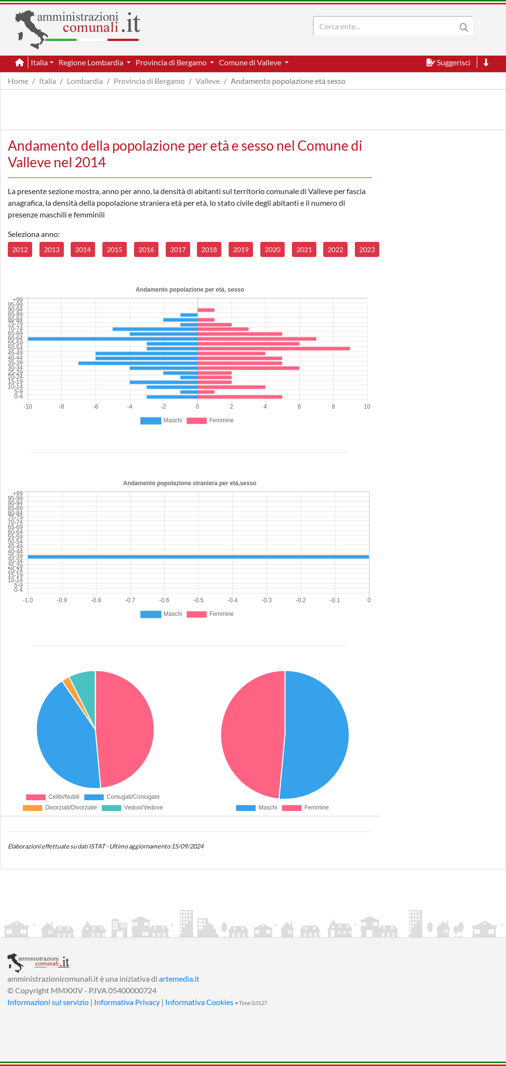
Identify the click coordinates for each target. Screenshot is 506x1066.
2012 (20, 249)
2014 (83, 249)
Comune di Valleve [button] (251, 62)
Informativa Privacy (127, 1002)
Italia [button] (39, 62)
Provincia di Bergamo (149, 80)
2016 (146, 249)
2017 (178, 249)
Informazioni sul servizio (48, 1002)
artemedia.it (179, 978)
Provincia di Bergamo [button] (172, 62)
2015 (114, 249)
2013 (51, 249)
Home (18, 80)
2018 (209, 249)
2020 (272, 249)
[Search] (386, 26)
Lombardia (85, 80)
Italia (47, 80)
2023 (367, 249)
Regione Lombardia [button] (91, 62)
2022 (335, 249)
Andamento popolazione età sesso (288, 80)
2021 (304, 249)
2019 (241, 249)
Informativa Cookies (199, 1002)
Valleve (207, 80)
